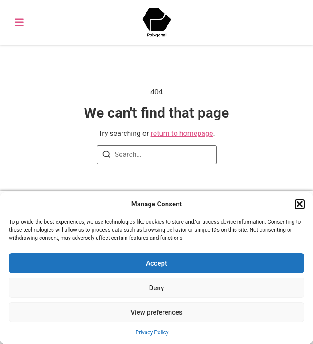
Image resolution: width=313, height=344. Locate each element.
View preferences (156, 312)
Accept (156, 263)
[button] (299, 204)
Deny (156, 288)
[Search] (106, 155)
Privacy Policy (152, 332)
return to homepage (182, 133)
